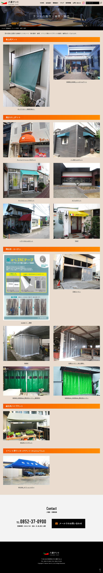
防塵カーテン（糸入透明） (77, 363)
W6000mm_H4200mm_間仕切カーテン (77, 398)
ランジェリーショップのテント (26, 160)
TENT (76, 241)
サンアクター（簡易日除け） (26, 109)
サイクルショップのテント (26, 200)
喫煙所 (26, 363)
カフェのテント (76, 200)
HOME (42, 3)
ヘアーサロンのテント (26, 241)
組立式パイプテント (26, 443)
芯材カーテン (77, 292)
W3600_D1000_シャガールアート (76, 82)
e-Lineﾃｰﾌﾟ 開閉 (26, 323)
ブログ (62, 3)
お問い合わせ (77, 3)
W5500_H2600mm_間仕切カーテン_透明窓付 (26, 398)
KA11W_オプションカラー (26, 487)
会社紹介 (48, 3)
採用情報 (68, 3)
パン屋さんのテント (77, 160)
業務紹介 (55, 3)
